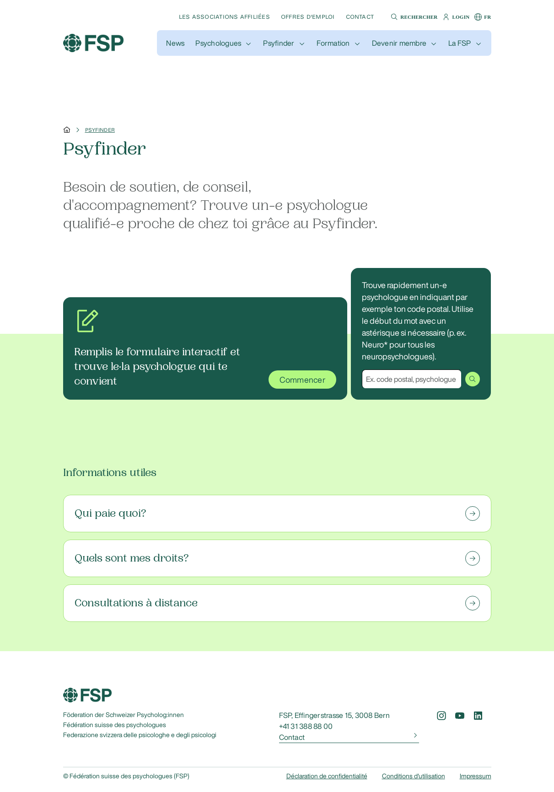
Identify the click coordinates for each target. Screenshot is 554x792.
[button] (412, 17)
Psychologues (218, 43)
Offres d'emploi (308, 16)
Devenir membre (399, 43)
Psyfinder (278, 43)
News (175, 43)
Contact (360, 16)
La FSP (459, 43)
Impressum (475, 776)
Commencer (302, 379)
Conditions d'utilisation (413, 776)
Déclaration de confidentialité (326, 776)
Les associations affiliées (224, 16)
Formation (333, 43)
